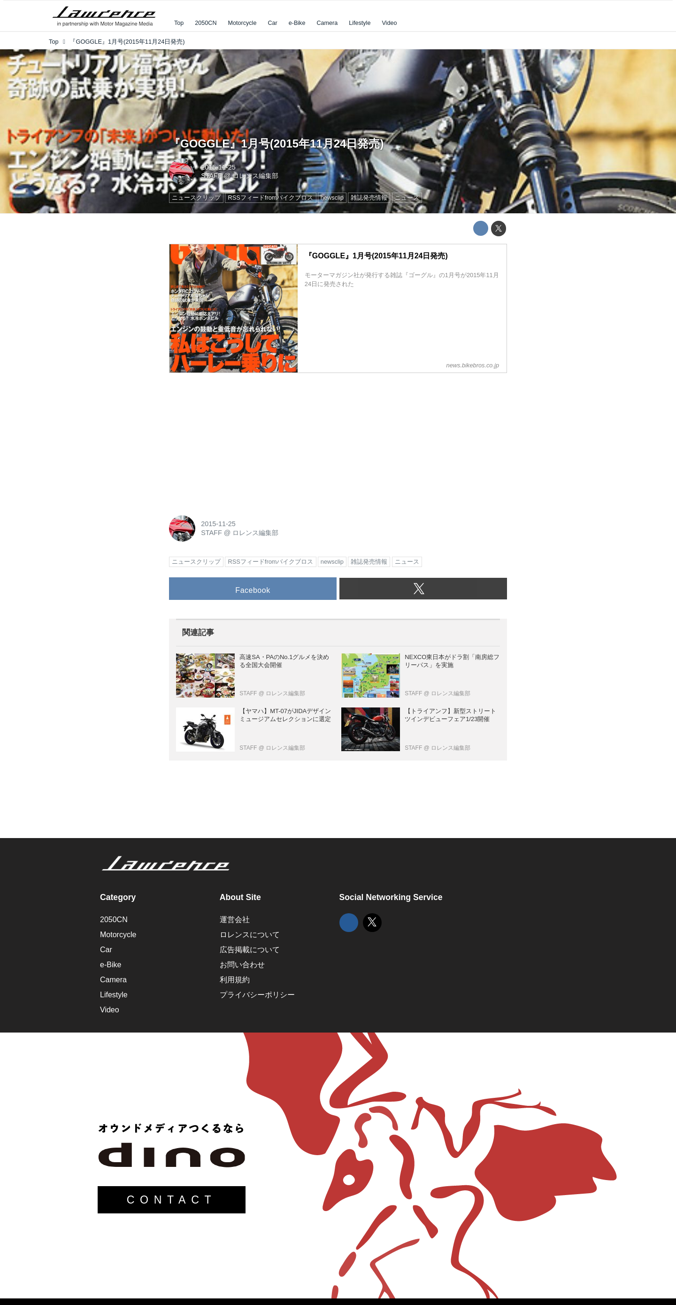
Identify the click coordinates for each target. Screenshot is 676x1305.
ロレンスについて (250, 935)
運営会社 (235, 920)
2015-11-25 (218, 167)
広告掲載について (250, 950)
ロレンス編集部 (255, 175)
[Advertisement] (239, 439)
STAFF (211, 175)
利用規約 (235, 980)
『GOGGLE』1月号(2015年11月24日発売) (276, 143)
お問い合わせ (242, 965)
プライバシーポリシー (257, 995)
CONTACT (172, 1200)
